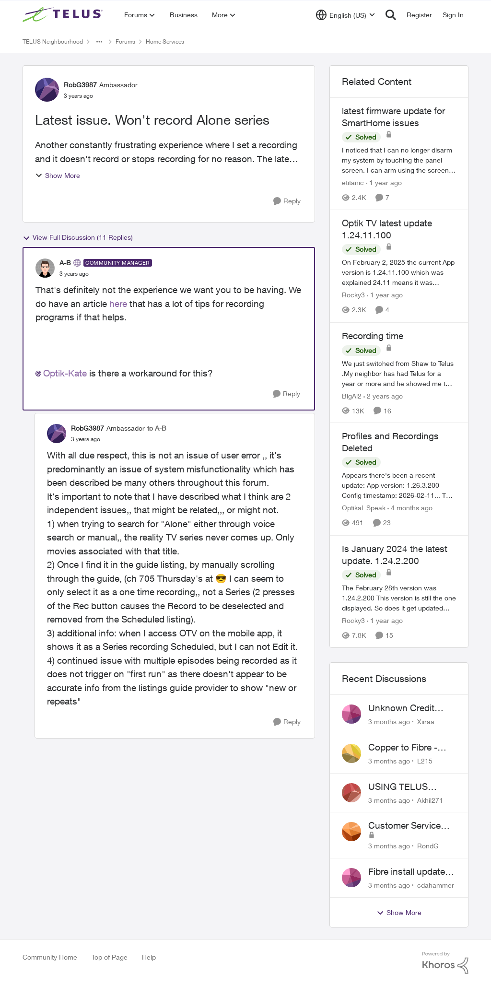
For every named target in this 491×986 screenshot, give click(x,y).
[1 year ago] (384, 182)
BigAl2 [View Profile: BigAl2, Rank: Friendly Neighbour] (352, 395)
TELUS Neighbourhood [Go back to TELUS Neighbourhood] (53, 41)
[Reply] (287, 201)
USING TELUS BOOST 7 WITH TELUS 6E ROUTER (409, 787)
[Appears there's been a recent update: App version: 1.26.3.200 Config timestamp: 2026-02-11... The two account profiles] (399, 485)
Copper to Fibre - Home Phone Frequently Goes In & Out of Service (411, 747)
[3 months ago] (389, 721)
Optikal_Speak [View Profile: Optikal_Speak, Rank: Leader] (364, 508)
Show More (57, 175)
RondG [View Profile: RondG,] (428, 846)
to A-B (156, 428)
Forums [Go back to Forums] (125, 41)
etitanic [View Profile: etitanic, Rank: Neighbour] (353, 182)
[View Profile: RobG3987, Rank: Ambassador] (47, 90)
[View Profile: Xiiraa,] (351, 714)
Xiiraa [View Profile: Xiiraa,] (425, 721)
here (118, 303)
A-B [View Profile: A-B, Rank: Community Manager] (65, 262)
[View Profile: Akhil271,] (351, 792)
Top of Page (110, 957)
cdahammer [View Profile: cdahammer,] (435, 885)
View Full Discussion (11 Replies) (78, 237)
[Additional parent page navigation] (99, 41)
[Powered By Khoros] (445, 963)
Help (149, 957)
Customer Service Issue (404, 826)
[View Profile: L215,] (351, 753)
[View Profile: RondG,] (351, 831)
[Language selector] (345, 14)
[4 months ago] (410, 508)
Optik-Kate (65, 373)
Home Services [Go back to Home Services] (165, 41)
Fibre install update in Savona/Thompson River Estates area (411, 872)
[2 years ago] (383, 395)
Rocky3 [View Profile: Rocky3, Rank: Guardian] (353, 295)
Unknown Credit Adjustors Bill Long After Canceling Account (406, 708)
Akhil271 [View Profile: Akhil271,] (430, 800)
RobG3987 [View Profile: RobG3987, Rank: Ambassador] (80, 85)
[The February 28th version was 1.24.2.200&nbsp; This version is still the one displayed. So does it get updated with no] (399, 598)
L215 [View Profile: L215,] (425, 761)
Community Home (50, 957)
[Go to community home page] (64, 15)
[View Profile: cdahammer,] (351, 877)
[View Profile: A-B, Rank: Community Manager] (45, 268)
